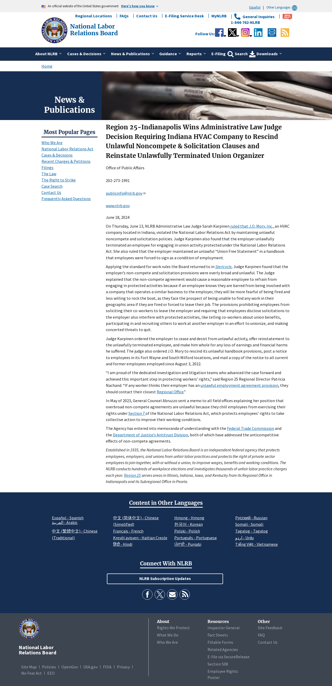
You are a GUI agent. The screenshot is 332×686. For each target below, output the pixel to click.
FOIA (107, 666)
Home (47, 66)
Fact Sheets (218, 635)
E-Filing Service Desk (184, 16)
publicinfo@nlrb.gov (126, 193)
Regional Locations (93, 16)
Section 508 (218, 664)
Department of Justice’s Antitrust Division (150, 434)
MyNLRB (219, 16)
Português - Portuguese (195, 537)
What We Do (167, 635)
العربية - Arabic (65, 522)
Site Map (29, 666)
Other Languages (282, 7)
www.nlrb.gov (118, 205)
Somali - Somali (249, 524)
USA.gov (90, 666)
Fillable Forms (220, 642)
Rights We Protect (173, 627)
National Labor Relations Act (67, 148)
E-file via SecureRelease (229, 656)
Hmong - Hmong (189, 517)
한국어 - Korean (188, 524)
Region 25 (132, 475)
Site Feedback (270, 627)
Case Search (52, 186)
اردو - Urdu (244, 537)
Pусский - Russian (251, 517)
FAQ (261, 635)
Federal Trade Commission (250, 428)
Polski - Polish (187, 531)
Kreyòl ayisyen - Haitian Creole (140, 537)
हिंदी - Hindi (122, 544)
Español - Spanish (68, 517)
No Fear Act (31, 673)
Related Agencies (223, 649)
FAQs (124, 16)
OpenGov (69, 666)
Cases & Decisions (57, 155)
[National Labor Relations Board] (55, 29)
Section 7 (137, 413)
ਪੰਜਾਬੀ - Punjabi (187, 544)
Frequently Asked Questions (66, 198)
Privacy (123, 666)
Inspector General (224, 627)
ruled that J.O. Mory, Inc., (252, 226)
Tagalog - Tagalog (251, 531)
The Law (49, 173)
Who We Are (52, 142)
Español (254, 7)
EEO (51, 673)
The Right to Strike (59, 180)
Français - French (128, 531)
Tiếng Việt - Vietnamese (256, 544)
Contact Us (146, 16)
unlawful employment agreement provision (239, 385)
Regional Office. (170, 391)
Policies (49, 666)
